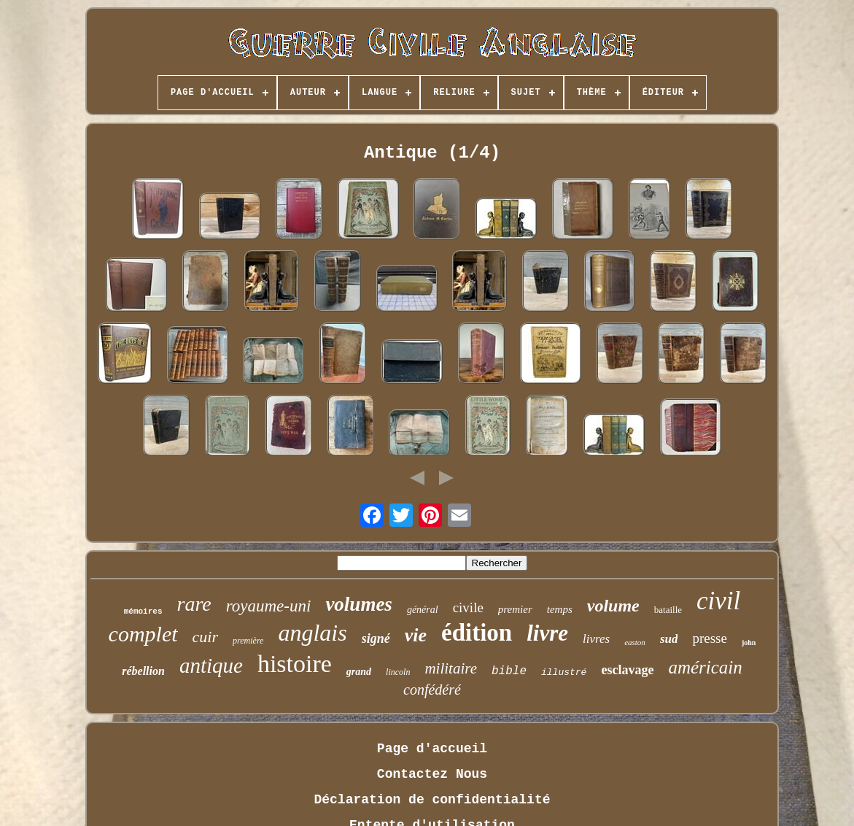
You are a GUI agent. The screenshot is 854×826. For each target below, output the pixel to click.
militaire (450, 668)
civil (718, 601)
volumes (358, 604)
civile (468, 607)
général (422, 609)
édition (476, 633)
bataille (668, 609)
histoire (294, 663)
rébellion (143, 671)
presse (709, 638)
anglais (312, 633)
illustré (563, 672)
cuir (205, 637)
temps (559, 609)
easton (634, 642)
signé (376, 638)
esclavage (627, 670)
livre (547, 633)
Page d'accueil (432, 748)
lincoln (398, 672)
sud (669, 639)
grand (358, 671)
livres (596, 639)
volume (613, 605)
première (248, 641)
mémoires (143, 611)
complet (143, 634)
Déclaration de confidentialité (432, 799)
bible (509, 671)
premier (515, 609)
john (749, 642)
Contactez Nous (432, 774)
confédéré (432, 690)
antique (211, 665)
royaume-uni (268, 606)
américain (705, 667)
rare (194, 604)
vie (416, 635)
